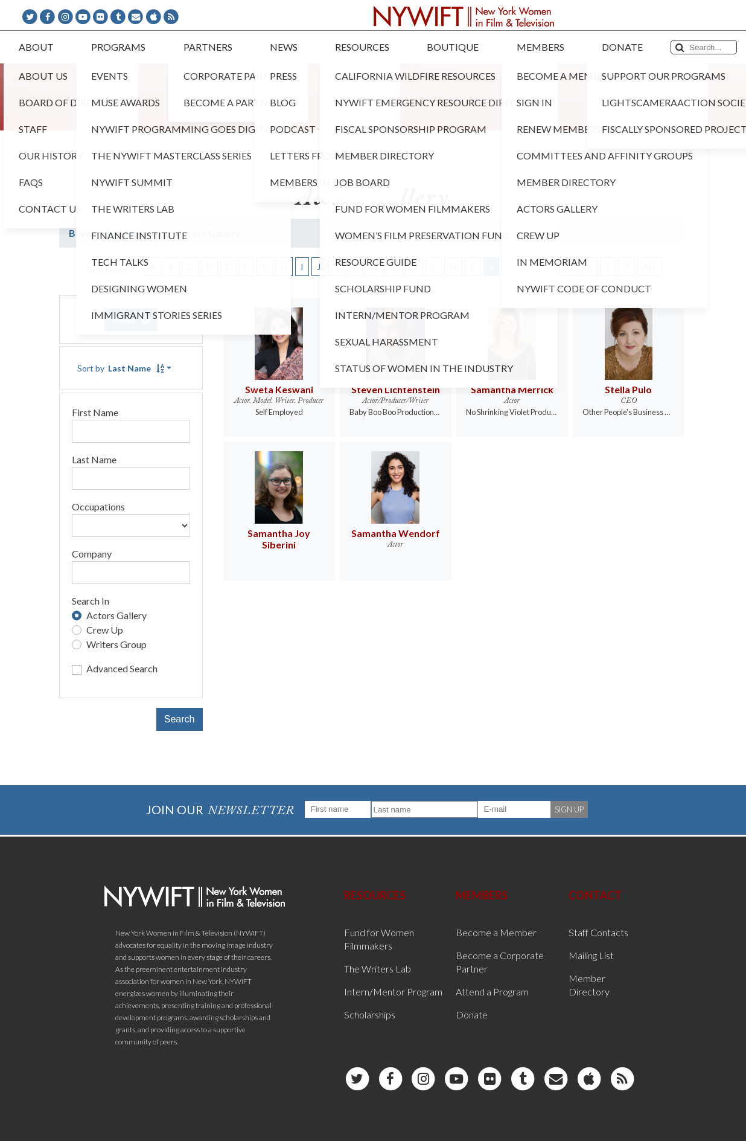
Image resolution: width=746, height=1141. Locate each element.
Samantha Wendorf (395, 533)
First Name (95, 412)
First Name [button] (108, 269)
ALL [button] (650, 267)
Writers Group (116, 644)
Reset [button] (131, 319)
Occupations (98, 506)
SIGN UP (569, 809)
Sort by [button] (120, 368)
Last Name (94, 459)
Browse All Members (115, 233)
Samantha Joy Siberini (278, 538)
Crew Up (104, 629)
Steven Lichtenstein (395, 389)
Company (92, 553)
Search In (90, 600)
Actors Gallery (116, 615)
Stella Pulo (628, 389)
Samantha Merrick (512, 389)
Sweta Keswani (279, 389)
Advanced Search (122, 668)
